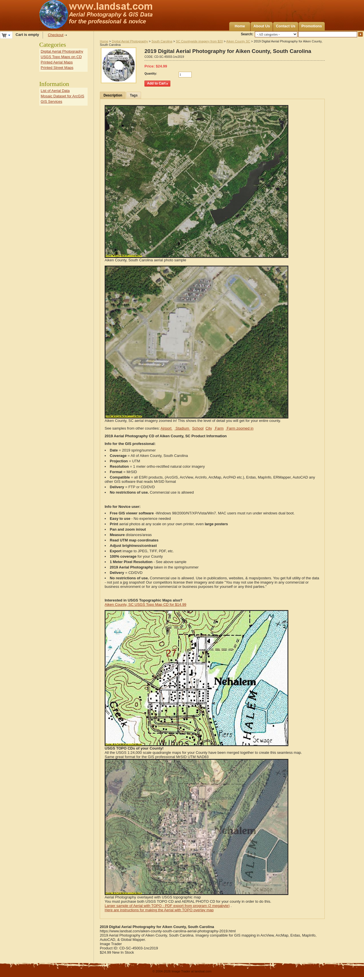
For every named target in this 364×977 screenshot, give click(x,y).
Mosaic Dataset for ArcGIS (62, 96)
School (198, 428)
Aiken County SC (238, 41)
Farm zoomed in (240, 428)
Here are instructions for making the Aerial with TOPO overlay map (159, 910)
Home (240, 26)
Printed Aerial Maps (57, 62)
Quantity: (150, 73)
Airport (167, 428)
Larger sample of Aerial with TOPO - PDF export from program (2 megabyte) (167, 906)
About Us (261, 26)
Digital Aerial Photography (130, 41)
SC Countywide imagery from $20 (199, 41)
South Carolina (162, 41)
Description (113, 95)
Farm (219, 428)
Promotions (311, 26)
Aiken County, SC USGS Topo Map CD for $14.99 (145, 604)
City (209, 428)
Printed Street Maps (57, 67)
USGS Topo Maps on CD (61, 57)
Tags (134, 95)
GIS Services (51, 101)
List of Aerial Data (55, 91)
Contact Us (285, 26)
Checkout (55, 35)
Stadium (182, 428)
